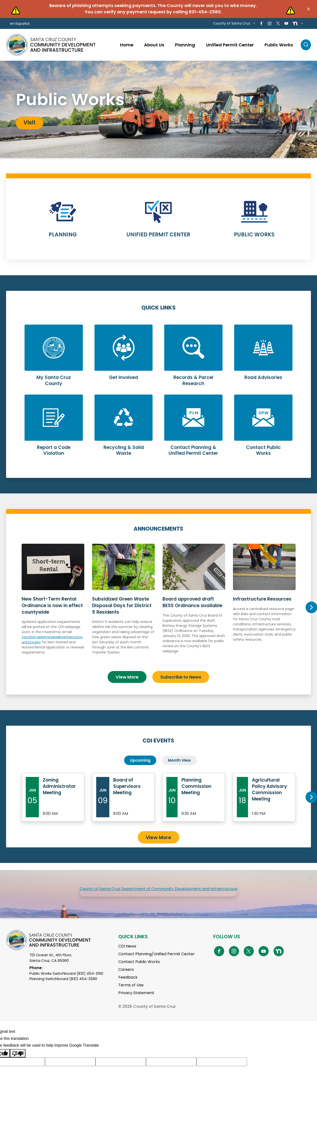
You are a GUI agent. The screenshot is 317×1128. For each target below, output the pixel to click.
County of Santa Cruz (231, 23)
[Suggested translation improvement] (70, 1061)
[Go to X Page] (277, 23)
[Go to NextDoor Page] (295, 23)
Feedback (127, 977)
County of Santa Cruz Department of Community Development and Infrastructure (158, 888)
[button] (308, 9)
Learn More (63, 222)
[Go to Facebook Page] (261, 23)
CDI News (127, 946)
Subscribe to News (180, 677)
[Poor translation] (18, 1053)
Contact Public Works (139, 961)
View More (127, 677)
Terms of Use (131, 985)
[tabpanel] (158, 109)
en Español (19, 23)
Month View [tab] (179, 760)
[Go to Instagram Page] (269, 23)
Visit (29, 122)
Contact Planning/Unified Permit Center (156, 953)
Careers (126, 969)
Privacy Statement (136, 992)
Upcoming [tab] (140, 760)
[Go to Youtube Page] (286, 23)
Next (311, 607)
